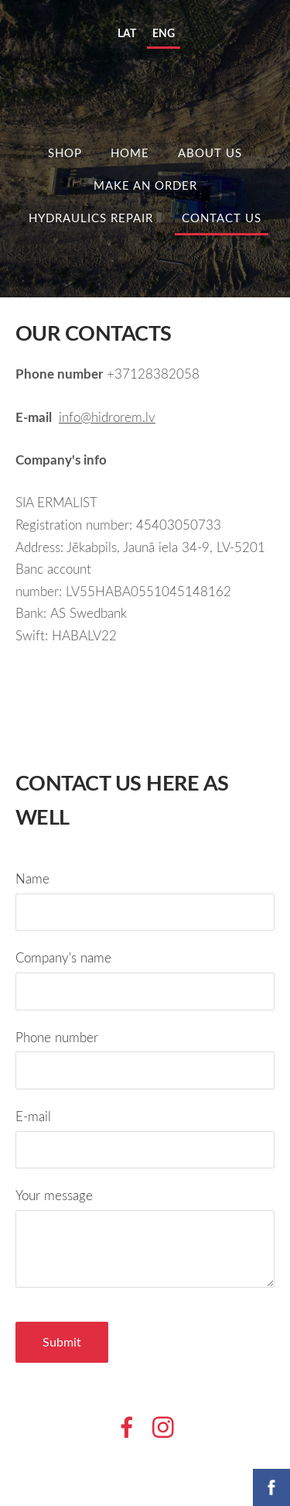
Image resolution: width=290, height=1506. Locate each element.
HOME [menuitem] (130, 152)
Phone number (56, 1037)
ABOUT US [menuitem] (210, 152)
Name (32, 878)
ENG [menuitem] (163, 33)
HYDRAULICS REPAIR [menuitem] (91, 217)
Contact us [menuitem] (221, 217)
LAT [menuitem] (127, 33)
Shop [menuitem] (65, 152)
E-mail (33, 1116)
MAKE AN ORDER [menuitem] (145, 185)
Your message (54, 1195)
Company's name (63, 957)
